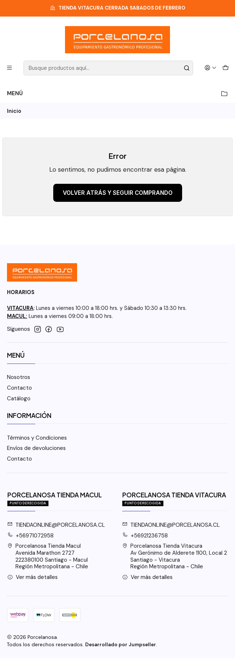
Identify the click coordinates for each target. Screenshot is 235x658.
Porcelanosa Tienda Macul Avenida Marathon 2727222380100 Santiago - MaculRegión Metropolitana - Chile (47, 556)
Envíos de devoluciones (36, 448)
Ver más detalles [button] (32, 577)
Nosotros (18, 377)
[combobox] (108, 68)
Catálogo (18, 398)
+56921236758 (145, 535)
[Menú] (9, 68)
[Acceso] (210, 68)
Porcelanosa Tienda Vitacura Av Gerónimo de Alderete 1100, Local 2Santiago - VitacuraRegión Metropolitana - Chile (174, 556)
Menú (117, 93)
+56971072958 (30, 535)
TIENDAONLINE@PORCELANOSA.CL (56, 525)
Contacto (19, 387)
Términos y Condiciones (37, 437)
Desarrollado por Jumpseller (120, 644)
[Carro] (225, 68)
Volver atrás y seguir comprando (118, 192)
